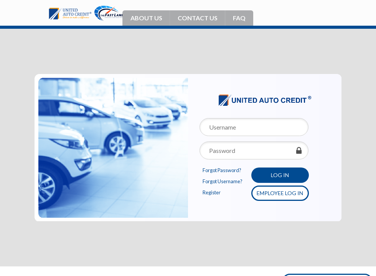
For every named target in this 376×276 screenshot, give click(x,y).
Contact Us (198, 17)
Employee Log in (280, 193)
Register (212, 192)
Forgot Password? (222, 170)
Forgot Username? (222, 181)
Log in (280, 175)
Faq (239, 17)
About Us (146, 17)
